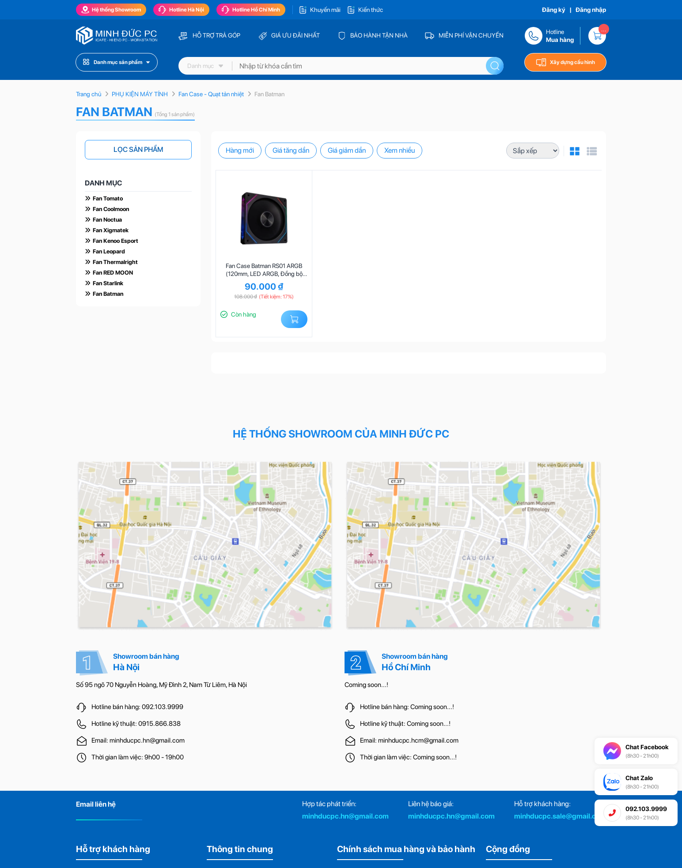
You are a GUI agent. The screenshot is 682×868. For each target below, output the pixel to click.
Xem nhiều (399, 150)
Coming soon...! (366, 685)
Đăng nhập (591, 9)
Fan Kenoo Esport (115, 241)
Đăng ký (553, 9)
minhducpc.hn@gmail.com (345, 816)
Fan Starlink (108, 283)
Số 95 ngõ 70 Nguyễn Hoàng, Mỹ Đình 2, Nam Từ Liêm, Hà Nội (161, 685)
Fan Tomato (108, 198)
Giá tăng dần (291, 150)
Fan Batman (108, 294)
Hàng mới (240, 150)
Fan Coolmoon (111, 209)
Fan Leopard (109, 251)
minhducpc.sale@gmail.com (560, 816)
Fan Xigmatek (111, 230)
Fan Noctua (107, 219)
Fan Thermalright (115, 262)
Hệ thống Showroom (111, 10)
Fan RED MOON (113, 272)
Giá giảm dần (347, 150)
